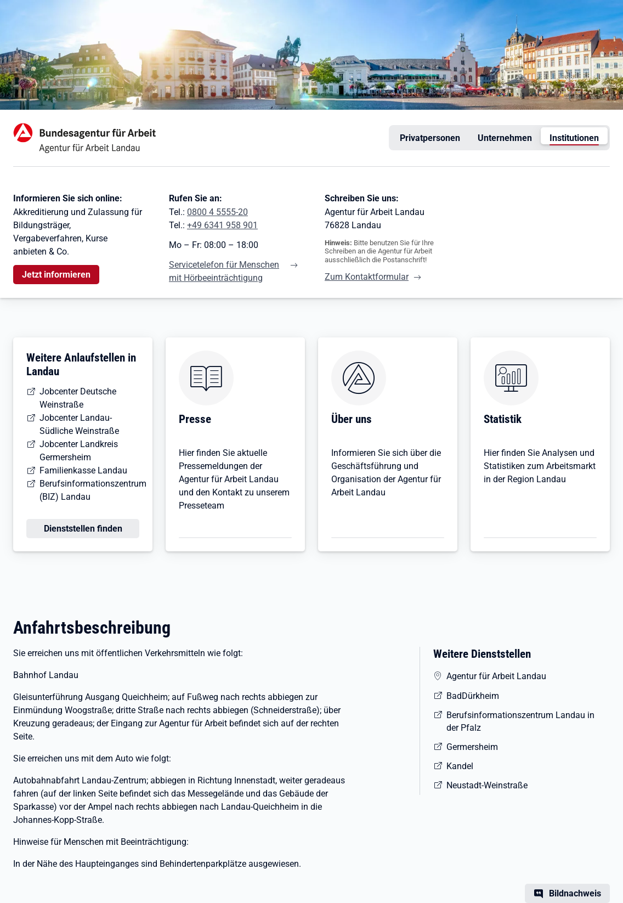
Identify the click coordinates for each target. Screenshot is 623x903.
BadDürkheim (472, 696)
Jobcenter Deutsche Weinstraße (77, 398)
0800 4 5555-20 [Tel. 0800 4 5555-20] (217, 212)
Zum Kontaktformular (367, 277)
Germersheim (472, 747)
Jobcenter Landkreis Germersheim (78, 450)
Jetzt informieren (56, 274)
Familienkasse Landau (83, 470)
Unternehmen (505, 138)
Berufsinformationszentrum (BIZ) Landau (92, 490)
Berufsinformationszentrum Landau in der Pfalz (520, 721)
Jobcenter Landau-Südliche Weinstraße (79, 424)
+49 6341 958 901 (222, 225)
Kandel (459, 766)
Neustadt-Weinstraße (487, 785)
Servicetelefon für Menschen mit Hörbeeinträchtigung (224, 271)
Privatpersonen (430, 138)
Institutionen (574, 138)
